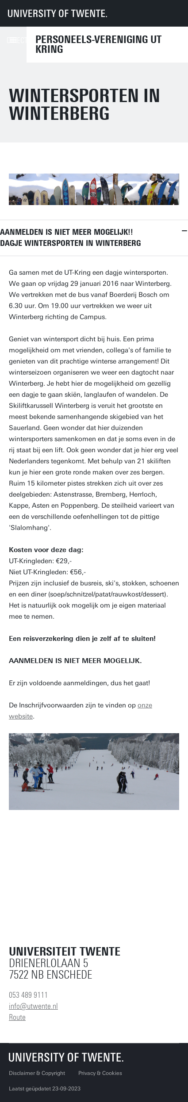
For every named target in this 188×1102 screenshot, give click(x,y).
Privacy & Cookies (100, 1073)
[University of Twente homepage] (57, 13)
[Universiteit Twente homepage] (66, 1057)
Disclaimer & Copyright (37, 1073)
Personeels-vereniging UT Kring (98, 44)
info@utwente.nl (33, 1006)
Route (17, 1017)
